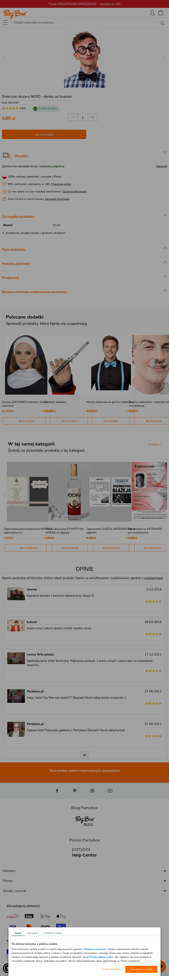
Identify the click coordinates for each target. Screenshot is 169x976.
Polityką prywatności (95, 949)
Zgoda (18, 933)
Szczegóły (32, 933)
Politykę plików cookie (101, 957)
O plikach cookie (52, 933)
